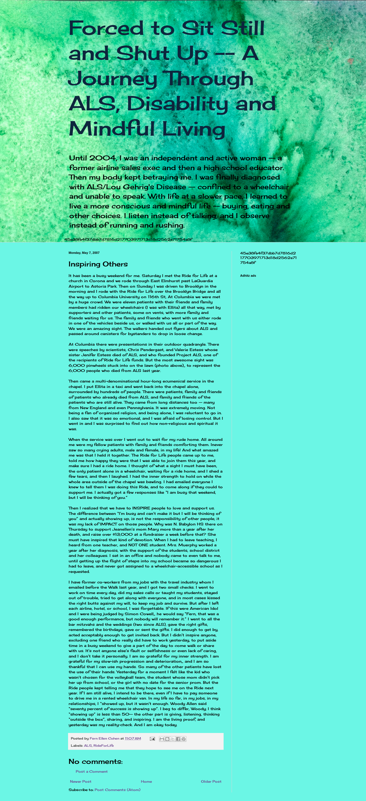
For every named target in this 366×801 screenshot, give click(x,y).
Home (146, 781)
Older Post (211, 781)
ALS (88, 746)
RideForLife (104, 746)
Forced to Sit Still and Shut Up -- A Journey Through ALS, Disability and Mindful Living (172, 77)
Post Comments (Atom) (117, 790)
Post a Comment (92, 771)
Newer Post (81, 781)
